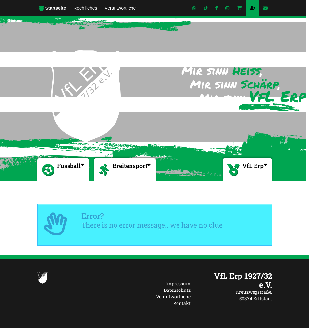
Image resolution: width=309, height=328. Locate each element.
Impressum (178, 283)
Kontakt (182, 303)
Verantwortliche (173, 296)
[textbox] (236, 280)
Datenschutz (177, 290)
